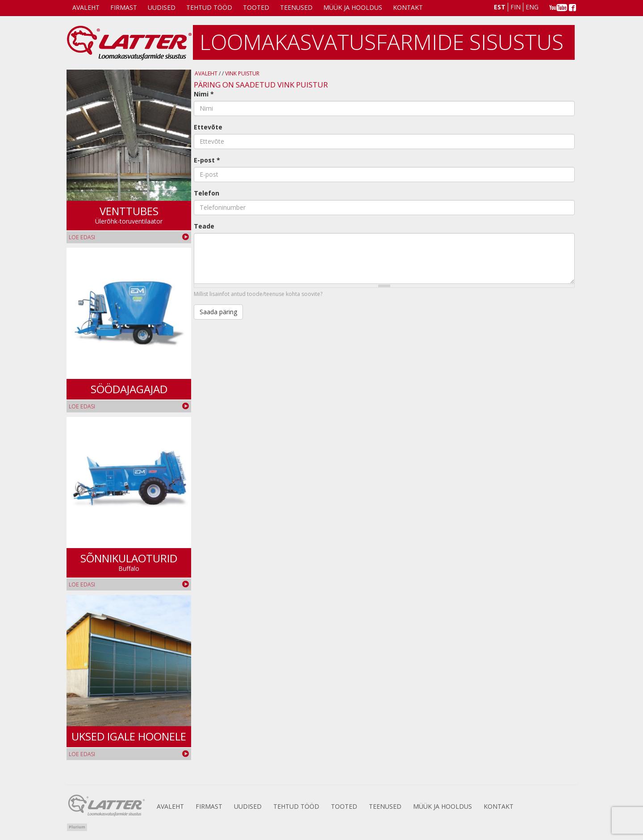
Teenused (296, 7)
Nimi (204, 94)
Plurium (77, 827)
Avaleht (86, 7)
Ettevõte (208, 127)
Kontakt (408, 7)
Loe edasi (82, 237)
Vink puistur (242, 73)
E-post (207, 160)
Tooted (256, 7)
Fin (515, 7)
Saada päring (218, 312)
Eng (532, 7)
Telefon (206, 193)
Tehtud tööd (209, 7)
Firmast (123, 7)
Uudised (161, 7)
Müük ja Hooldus (352, 7)
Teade (204, 226)
